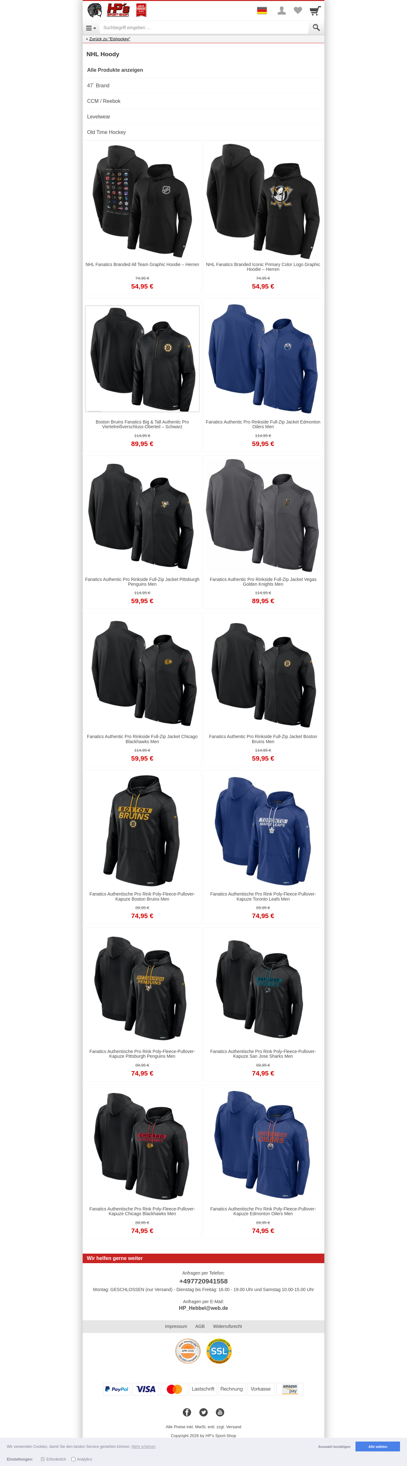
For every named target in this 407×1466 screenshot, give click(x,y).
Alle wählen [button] (378, 1447)
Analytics (84, 1459)
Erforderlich (56, 1459)
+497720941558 (203, 1281)
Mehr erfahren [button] (143, 1446)
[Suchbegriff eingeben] (204, 28)
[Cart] (315, 10)
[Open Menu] (91, 27)
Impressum (176, 1326)
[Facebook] (187, 1412)
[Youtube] (220, 1412)
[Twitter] (203, 1412)
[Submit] (316, 27)
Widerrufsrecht (227, 1326)
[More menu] (281, 10)
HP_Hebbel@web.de (203, 1308)
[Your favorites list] (297, 10)
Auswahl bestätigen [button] (334, 1447)
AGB (200, 1326)
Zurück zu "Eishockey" (109, 39)
